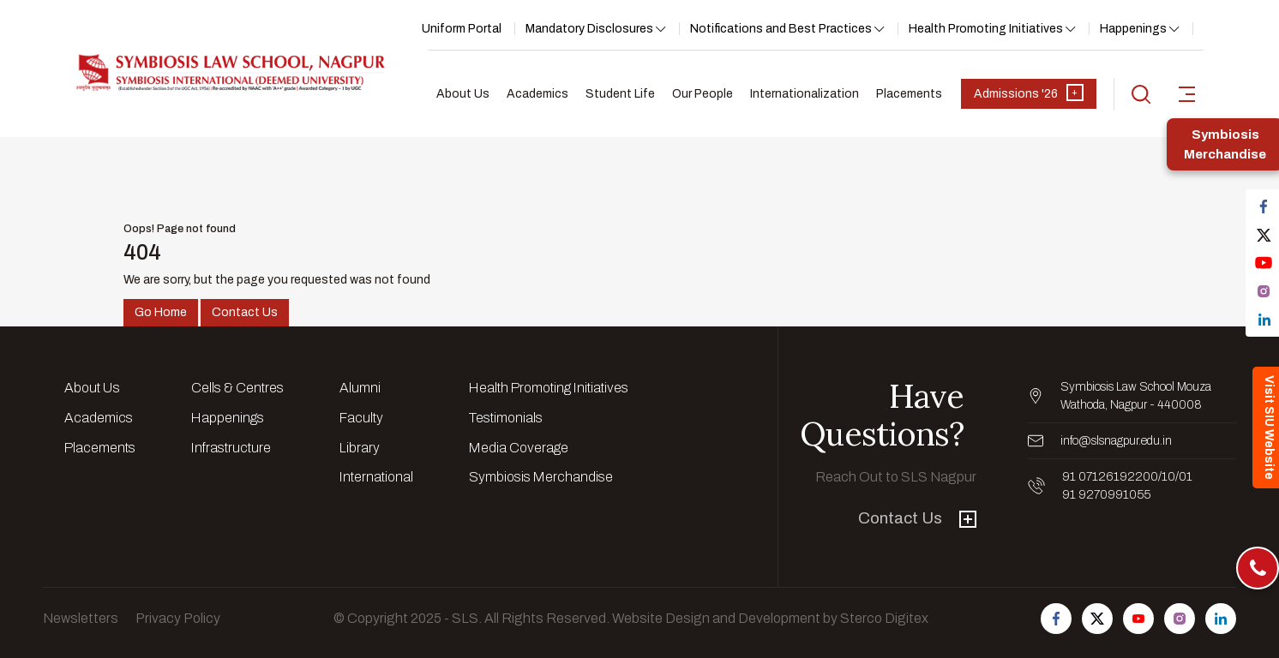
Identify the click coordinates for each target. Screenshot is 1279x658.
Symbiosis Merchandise (541, 477)
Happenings (1133, 28)
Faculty (361, 417)
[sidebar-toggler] (1187, 94)
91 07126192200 (1110, 476)
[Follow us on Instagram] (1179, 618)
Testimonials (506, 417)
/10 (1166, 476)
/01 (1183, 476)
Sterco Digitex (884, 618)
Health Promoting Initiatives (986, 28)
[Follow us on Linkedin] (1220, 618)
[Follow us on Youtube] (1138, 618)
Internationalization (804, 93)
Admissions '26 (1029, 92)
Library (359, 447)
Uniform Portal (461, 28)
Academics (537, 93)
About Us (462, 93)
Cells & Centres (237, 387)
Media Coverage (518, 447)
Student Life (620, 93)
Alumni (360, 387)
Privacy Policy (177, 618)
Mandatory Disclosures (589, 28)
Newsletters (80, 618)
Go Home (161, 312)
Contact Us (245, 312)
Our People (702, 93)
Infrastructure (231, 447)
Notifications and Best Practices (781, 28)
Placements (909, 93)
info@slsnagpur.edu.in (1116, 440)
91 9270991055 (1106, 494)
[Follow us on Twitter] (1097, 618)
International (376, 477)
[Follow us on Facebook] (1056, 618)
